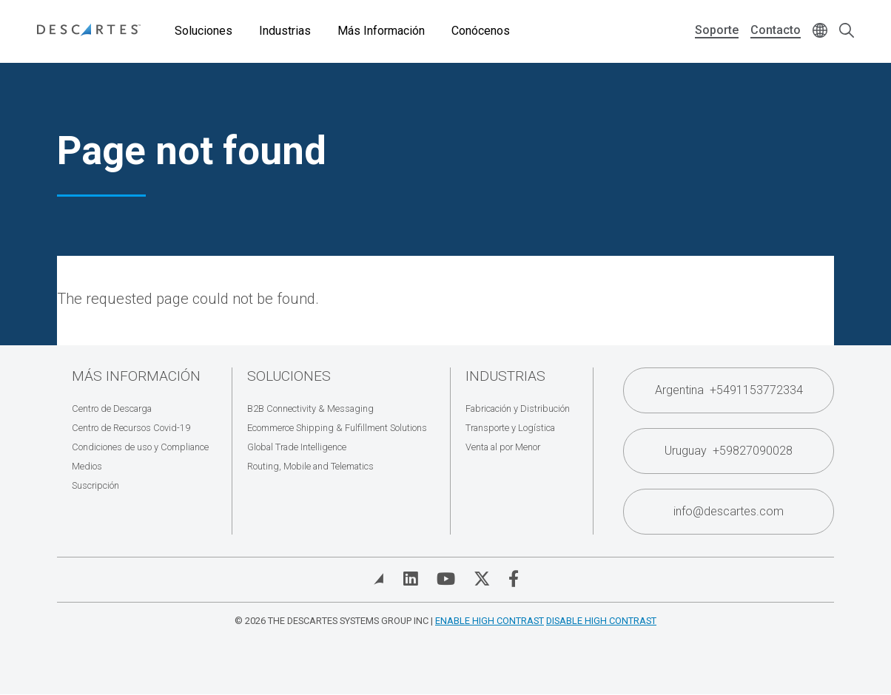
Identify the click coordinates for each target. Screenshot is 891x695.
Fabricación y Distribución (517, 408)
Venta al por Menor (502, 446)
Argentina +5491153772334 (729, 390)
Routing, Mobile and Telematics (310, 466)
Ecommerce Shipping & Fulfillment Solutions (337, 427)
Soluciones (203, 31)
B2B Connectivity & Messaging (310, 408)
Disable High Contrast (601, 620)
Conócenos (480, 31)
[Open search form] (846, 31)
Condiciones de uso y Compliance (140, 446)
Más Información (381, 31)
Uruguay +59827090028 (729, 451)
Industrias (285, 31)
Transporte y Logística (510, 427)
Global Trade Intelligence (296, 446)
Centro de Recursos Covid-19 (131, 427)
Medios (87, 466)
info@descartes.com (728, 511)
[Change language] (820, 31)
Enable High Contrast (489, 620)
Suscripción (95, 485)
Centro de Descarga (112, 408)
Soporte (717, 30)
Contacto (775, 30)
